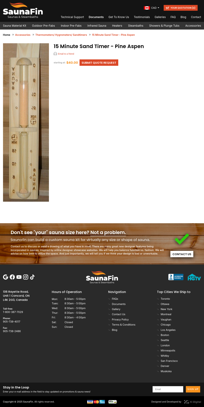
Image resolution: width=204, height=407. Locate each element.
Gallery (114, 309)
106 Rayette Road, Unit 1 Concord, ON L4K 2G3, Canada (16, 296)
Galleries (160, 17)
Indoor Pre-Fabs (71, 25)
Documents (96, 17)
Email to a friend (66, 54)
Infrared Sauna (96, 25)
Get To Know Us (119, 17)
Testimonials (142, 17)
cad (154, 7)
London (163, 345)
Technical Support (72, 17)
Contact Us (181, 254)
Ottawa (163, 304)
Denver (163, 366)
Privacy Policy (118, 319)
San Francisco (167, 360)
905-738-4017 (11, 321)
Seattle (163, 340)
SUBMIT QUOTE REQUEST (99, 63)
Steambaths (135, 25)
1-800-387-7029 (13, 312)
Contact (196, 17)
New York (164, 309)
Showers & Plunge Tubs (164, 25)
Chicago (164, 324)
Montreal (164, 314)
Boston (163, 335)
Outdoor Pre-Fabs (43, 25)
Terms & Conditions (121, 324)
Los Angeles (166, 329)
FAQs (113, 298)
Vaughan (164, 319)
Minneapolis (166, 350)
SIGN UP (193, 389)
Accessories (193, 25)
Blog (183, 17)
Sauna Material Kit (14, 25)
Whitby (163, 355)
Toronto (163, 298)
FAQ (173, 17)
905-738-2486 (12, 331)
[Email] (168, 389)
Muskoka (164, 371)
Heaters (117, 25)
